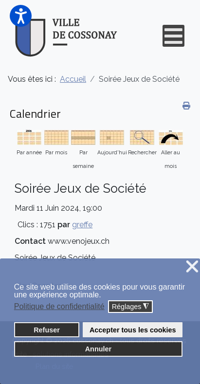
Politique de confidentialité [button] (59, 306)
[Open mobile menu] (173, 36)
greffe (82, 224)
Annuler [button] (98, 349)
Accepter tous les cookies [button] (133, 330)
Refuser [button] (47, 330)
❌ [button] (192, 267)
